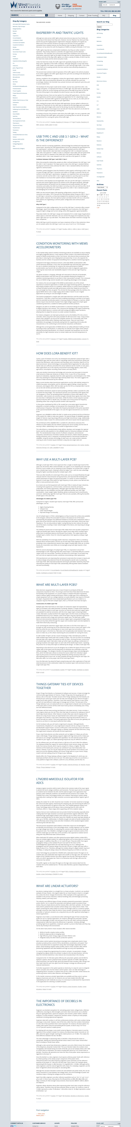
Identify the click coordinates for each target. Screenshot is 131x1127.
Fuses (14, 56)
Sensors (66, 121)
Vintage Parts (16, 141)
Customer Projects (102, 59)
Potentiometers (17, 88)
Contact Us (35, 1108)
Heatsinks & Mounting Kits (20, 61)
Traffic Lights (48, 123)
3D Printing (100, 32)
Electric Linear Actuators (70, 972)
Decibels (67, 1079)
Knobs (14, 70)
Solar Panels (100, 117)
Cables (14, 33)
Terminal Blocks (17, 118)
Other (14, 84)
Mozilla (83, 753)
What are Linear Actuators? (57, 872)
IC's (57, 858)
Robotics (99, 107)
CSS (78, 439)
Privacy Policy (74, 1110)
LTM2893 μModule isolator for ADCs (60, 768)
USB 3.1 (70, 227)
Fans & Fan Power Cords (19, 52)
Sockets (15, 105)
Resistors (15, 98)
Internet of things (41, 441)
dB (63, 1079)
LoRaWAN (56, 441)
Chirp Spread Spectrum (70, 439)
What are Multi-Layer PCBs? (56, 576)
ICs (13, 63)
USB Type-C (85, 227)
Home (60, 15)
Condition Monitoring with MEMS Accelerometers (62, 241)
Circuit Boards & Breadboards (69, 563)
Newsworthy (100, 91)
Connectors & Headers (19, 42)
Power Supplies (17, 91)
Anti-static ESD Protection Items (21, 24)
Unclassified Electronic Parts (20, 134)
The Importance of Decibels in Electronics (59, 987)
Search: (14, 15)
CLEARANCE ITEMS (18, 40)
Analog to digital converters (77, 858)
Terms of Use (74, 1112)
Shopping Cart (58, 1110)
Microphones (16, 77)
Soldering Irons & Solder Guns (20, 109)
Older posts (40, 1096)
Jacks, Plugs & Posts (18, 68)
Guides (53, 121)
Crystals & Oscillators (18, 45)
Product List (57, 1112)
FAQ (103, 15)
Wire (14, 146)
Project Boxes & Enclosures (20, 93)
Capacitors (15, 35)
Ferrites (15, 54)
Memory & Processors (18, 75)
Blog (114, 15)
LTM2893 (55, 860)
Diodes (14, 47)
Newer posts (40, 1098)
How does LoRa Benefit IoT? (57, 348)
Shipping (71, 15)
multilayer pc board (47, 564)
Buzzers (15, 31)
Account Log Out (36, 1116)
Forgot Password (36, 1118)
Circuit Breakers (17, 38)
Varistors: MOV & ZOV (18, 139)
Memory (99, 86)
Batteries (99, 38)
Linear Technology (46, 860)
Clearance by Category (19, 148)
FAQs (55, 1114)
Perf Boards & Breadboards (20, 86)
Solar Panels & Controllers (19, 107)
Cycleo (82, 439)
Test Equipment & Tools (19, 121)
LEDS (98, 83)
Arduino (99, 35)
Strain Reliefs (16, 114)
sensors (42, 123)
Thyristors (99, 123)
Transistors (16, 130)
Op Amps (15, 82)
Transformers (16, 128)
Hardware (15, 58)
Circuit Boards (55, 563)
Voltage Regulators (18, 144)
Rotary (44, 974)
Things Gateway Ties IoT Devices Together (59, 675)
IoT (48, 441)
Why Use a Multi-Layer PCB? (56, 452)
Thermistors (16, 123)
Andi (55, 123)
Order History (36, 1114)
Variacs (15, 137)
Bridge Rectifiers (17, 29)
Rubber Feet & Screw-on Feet (20, 100)
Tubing (14, 132)
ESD (98, 67)
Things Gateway (45, 755)
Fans (98, 70)
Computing (100, 51)
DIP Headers (16, 49)
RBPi (37, 123)
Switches (15, 116)
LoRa (51, 441)
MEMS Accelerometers (74, 335)
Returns (34, 1110)
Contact (81, 15)
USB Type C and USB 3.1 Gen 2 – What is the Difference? (62, 136)
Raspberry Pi (60, 121)
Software (99, 115)
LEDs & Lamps (16, 72)
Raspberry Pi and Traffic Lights (59, 33)
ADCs (67, 858)
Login (119, 2)
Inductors (15, 65)
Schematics (16, 102)
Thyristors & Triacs (17, 125)
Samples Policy (75, 1108)
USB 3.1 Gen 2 (77, 227)
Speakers (15, 111)
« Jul (98, 157)
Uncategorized (100, 128)
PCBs (54, 564)
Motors (15, 79)
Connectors (100, 54)
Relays (14, 95)
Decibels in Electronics (77, 1079)
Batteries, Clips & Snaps (19, 26)
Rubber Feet (100, 109)
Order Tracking (93, 15)
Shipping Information (38, 1112)
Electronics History (102, 64)
